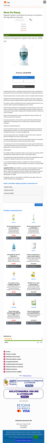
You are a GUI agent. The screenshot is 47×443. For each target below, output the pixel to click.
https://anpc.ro (27, 375)
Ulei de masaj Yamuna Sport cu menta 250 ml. (33, 227)
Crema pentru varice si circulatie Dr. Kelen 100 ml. (13, 283)
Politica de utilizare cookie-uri (24, 440)
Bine (36, 437)
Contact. (8, 351)
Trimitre (38, 205)
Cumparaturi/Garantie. (12, 361)
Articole (23, 28)
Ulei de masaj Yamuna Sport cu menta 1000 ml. (14, 227)
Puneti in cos (23, 77)
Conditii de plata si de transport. (14, 364)
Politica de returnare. (11, 369)
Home (23, 24)
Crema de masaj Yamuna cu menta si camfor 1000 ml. (33, 255)
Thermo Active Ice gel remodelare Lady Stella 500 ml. (13, 313)
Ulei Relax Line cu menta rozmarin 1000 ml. (33, 283)
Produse (23, 26)
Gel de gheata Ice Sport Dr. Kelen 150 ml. (13, 255)
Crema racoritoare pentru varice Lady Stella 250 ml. (33, 312)
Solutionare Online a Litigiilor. (14, 372)
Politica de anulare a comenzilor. (14, 366)
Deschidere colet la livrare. (13, 356)
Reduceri (23, 30)
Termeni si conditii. (11, 354)
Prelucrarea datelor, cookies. (13, 359)
